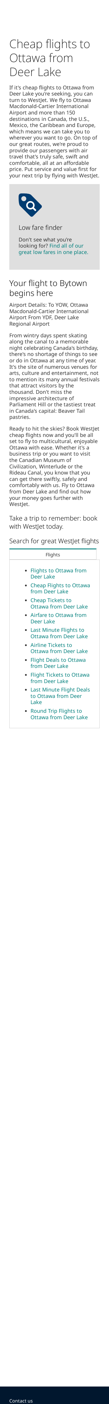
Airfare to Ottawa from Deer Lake (59, 618)
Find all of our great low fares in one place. (53, 248)
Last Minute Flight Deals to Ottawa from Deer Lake (60, 695)
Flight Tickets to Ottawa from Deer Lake (60, 678)
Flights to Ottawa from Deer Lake (59, 573)
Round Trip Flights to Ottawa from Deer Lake (59, 714)
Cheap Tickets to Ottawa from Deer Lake (59, 603)
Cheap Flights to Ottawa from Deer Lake (60, 588)
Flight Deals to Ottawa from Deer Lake (58, 663)
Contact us (21, 1401)
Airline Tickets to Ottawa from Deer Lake (59, 648)
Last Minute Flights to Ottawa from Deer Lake (59, 633)
